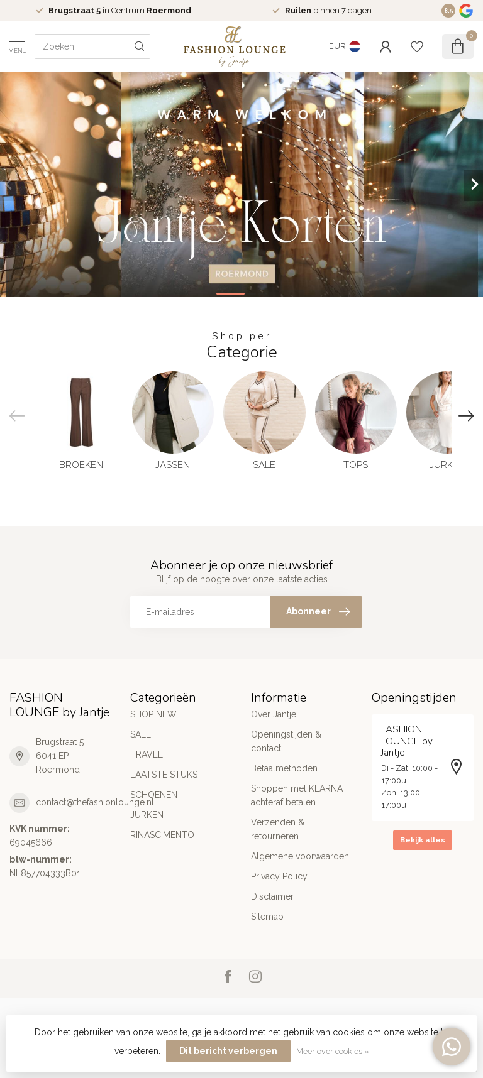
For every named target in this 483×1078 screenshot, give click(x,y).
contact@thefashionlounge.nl (95, 802)
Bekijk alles (422, 840)
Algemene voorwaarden (300, 856)
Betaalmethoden (284, 768)
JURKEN (147, 815)
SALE (140, 734)
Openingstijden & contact (286, 741)
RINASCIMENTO (162, 835)
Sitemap (267, 917)
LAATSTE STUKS (163, 775)
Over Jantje (273, 714)
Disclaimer (272, 896)
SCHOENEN (153, 795)
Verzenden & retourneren (277, 829)
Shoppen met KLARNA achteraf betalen (297, 795)
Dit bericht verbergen (228, 1051)
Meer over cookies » (332, 1051)
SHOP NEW (153, 714)
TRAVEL (146, 754)
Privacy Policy (279, 876)
